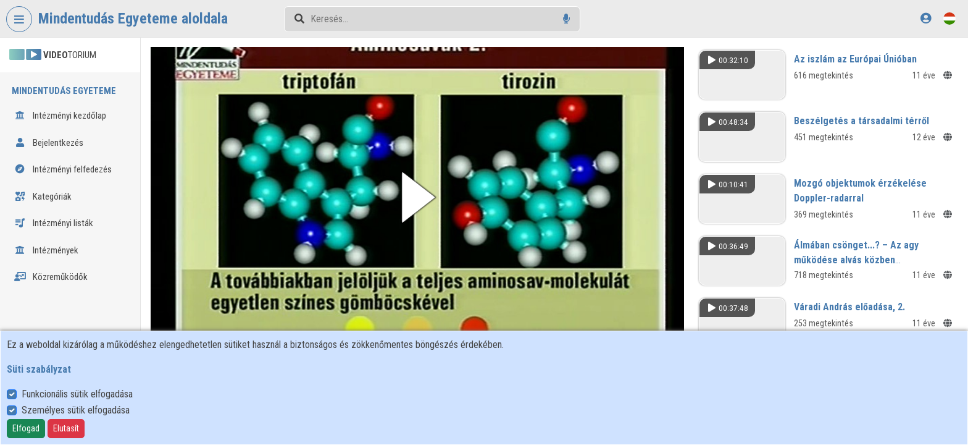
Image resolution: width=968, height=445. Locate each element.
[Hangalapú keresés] (566, 19)
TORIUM (52, 55)
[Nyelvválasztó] (949, 18)
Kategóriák (43, 196)
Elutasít (66, 428)
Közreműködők (51, 276)
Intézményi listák (53, 223)
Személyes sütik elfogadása (76, 410)
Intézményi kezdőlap (60, 115)
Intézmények (46, 250)
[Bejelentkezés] (925, 18)
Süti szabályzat (39, 369)
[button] (421, 196)
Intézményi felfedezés (63, 169)
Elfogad (26, 428)
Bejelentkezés (48, 142)
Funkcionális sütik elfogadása (77, 394)
